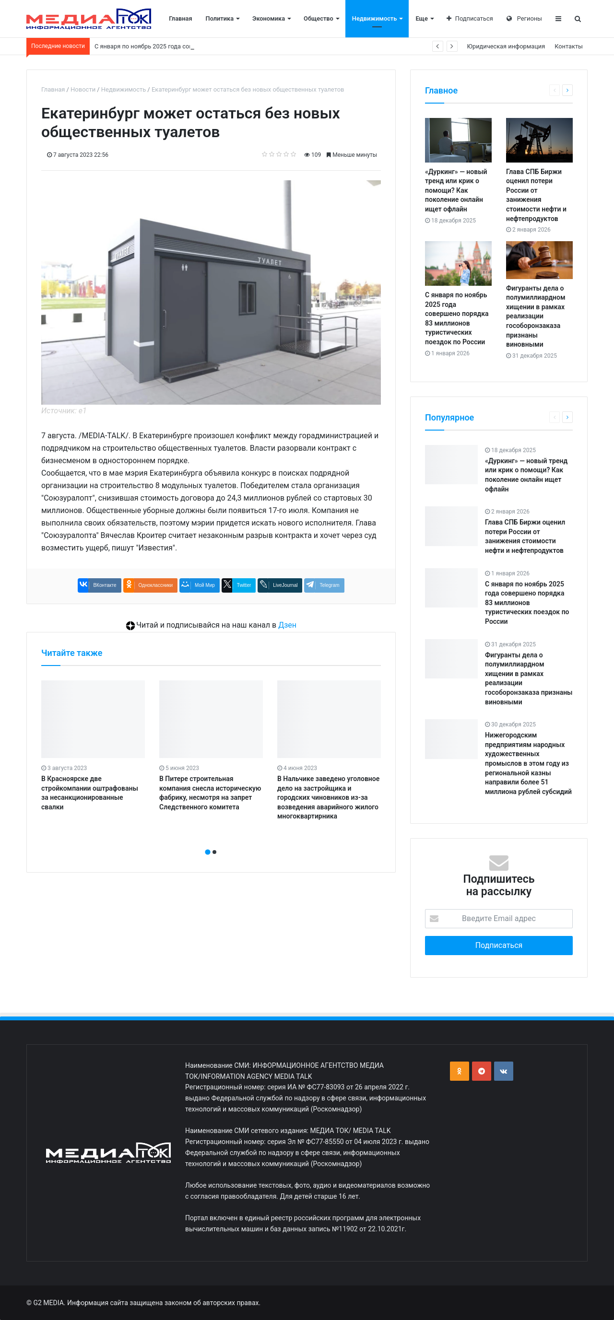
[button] (207, 852)
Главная (180, 18)
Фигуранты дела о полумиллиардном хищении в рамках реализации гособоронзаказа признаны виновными (536, 316)
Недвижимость (374, 18)
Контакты (569, 46)
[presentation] (208, 841)
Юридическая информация (506, 46)
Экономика (268, 18)
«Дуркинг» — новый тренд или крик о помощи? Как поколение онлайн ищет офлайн (456, 190)
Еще (421, 18)
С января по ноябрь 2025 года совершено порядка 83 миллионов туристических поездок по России (527, 602)
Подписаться (470, 18)
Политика (220, 18)
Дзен (287, 625)
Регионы (524, 18)
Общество (318, 18)
